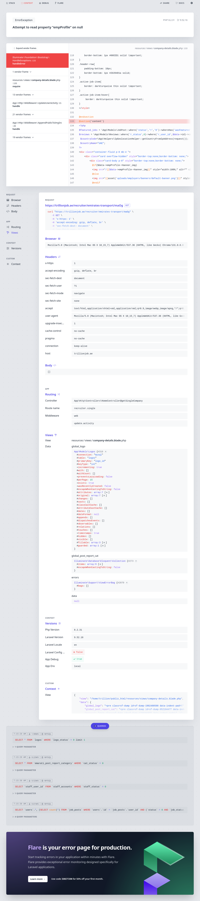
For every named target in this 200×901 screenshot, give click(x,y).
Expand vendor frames (25, 48)
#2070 (123, 582)
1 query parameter (24, 746)
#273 (132, 561)
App (8, 221)
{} (97, 500)
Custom (10, 258)
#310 (102, 451)
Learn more (37, 878)
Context (11, 243)
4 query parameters (25, 817)
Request (10, 194)
